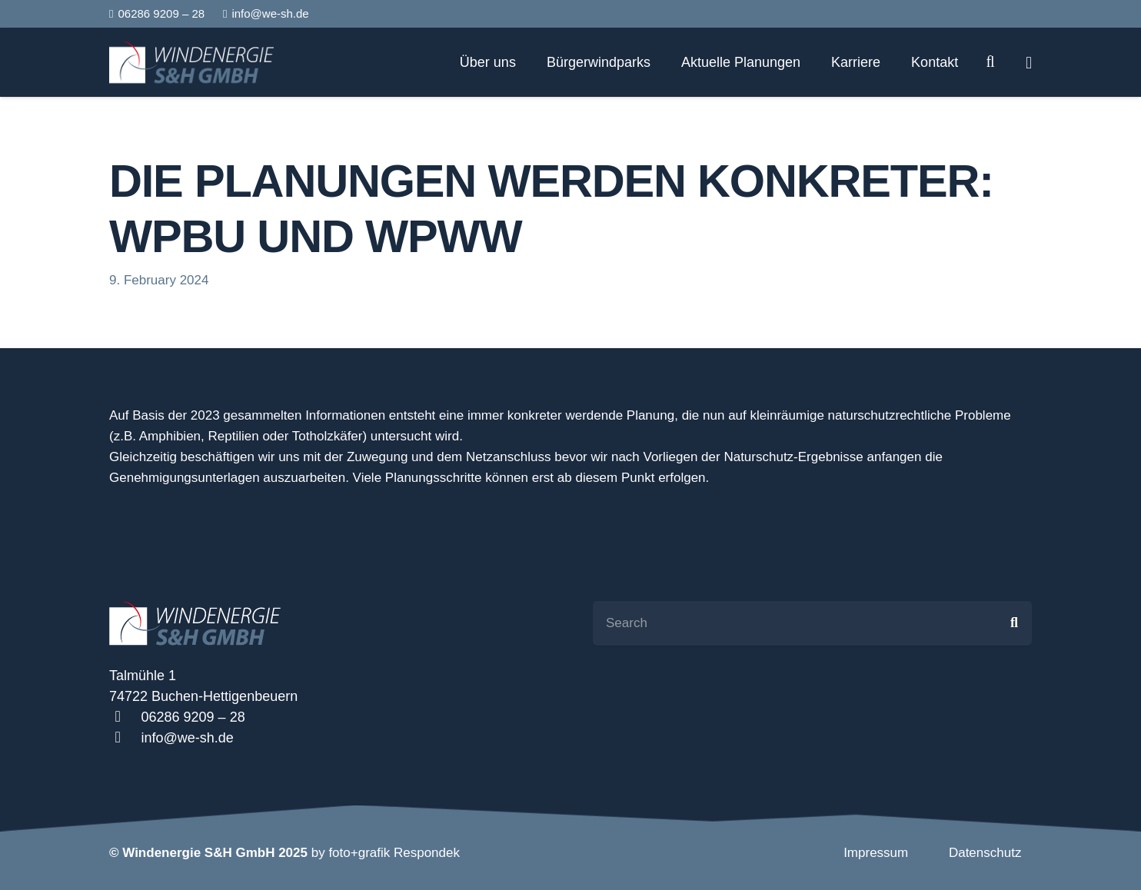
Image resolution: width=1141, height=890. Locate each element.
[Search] (990, 62)
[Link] (191, 62)
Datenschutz (985, 852)
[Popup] (1029, 62)
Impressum (875, 852)
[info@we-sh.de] (125, 738)
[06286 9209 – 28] (125, 717)
